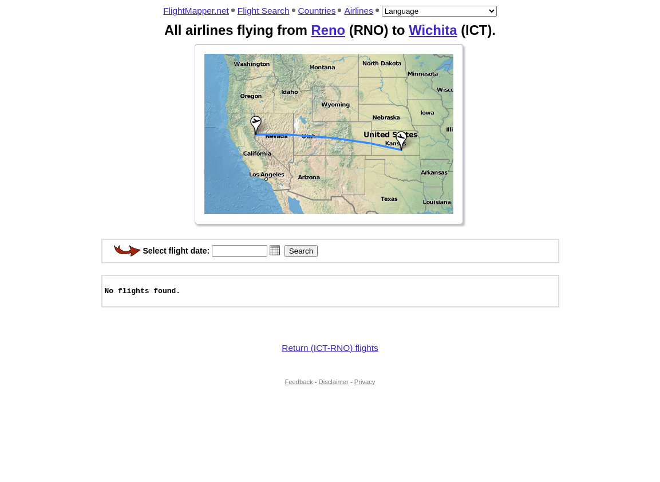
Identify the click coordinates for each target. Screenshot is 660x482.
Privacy (365, 387)
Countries (317, 10)
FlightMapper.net (196, 10)
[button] (275, 250)
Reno (328, 30)
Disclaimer (334, 387)
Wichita (433, 30)
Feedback (299, 387)
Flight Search (264, 10)
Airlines (358, 10)
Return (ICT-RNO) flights (330, 353)
